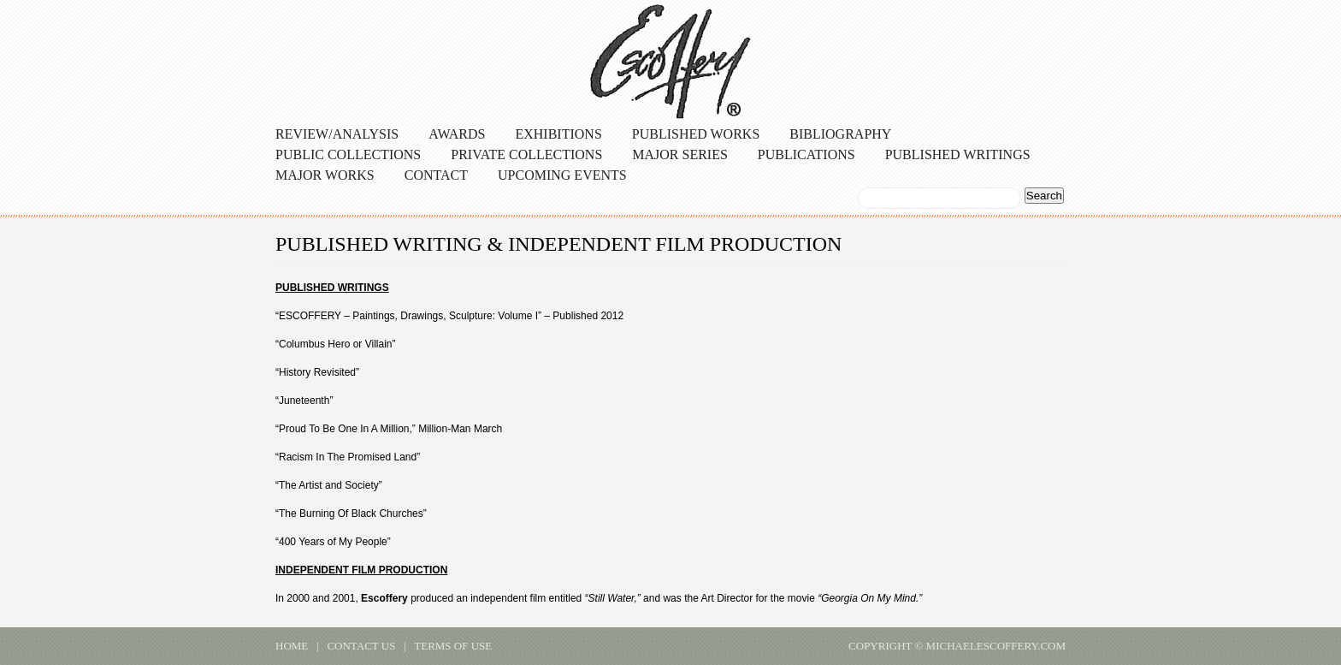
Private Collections (526, 154)
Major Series (680, 154)
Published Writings (958, 154)
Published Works (696, 134)
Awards (456, 134)
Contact (436, 175)
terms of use (453, 645)
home (291, 645)
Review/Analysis (337, 134)
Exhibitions (558, 134)
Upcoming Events (562, 175)
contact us (361, 645)
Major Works (325, 175)
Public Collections (348, 154)
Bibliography (840, 134)
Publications (806, 154)
